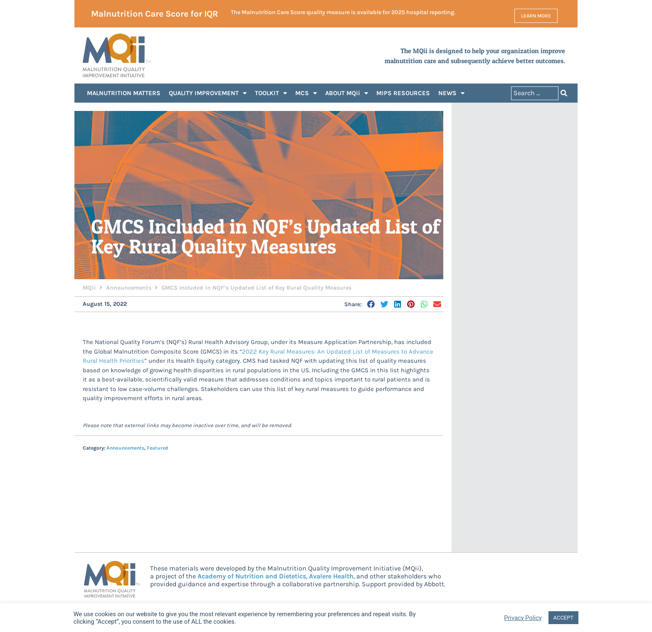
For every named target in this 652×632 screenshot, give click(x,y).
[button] (371, 304)
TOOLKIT (271, 93)
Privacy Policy (522, 618)
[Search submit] (563, 93)
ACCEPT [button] (563, 618)
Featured (157, 448)
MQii (89, 287)
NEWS (451, 93)
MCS (306, 93)
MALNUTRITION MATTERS (124, 93)
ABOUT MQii (346, 93)
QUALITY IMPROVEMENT (208, 93)
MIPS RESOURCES (403, 93)
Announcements (128, 287)
